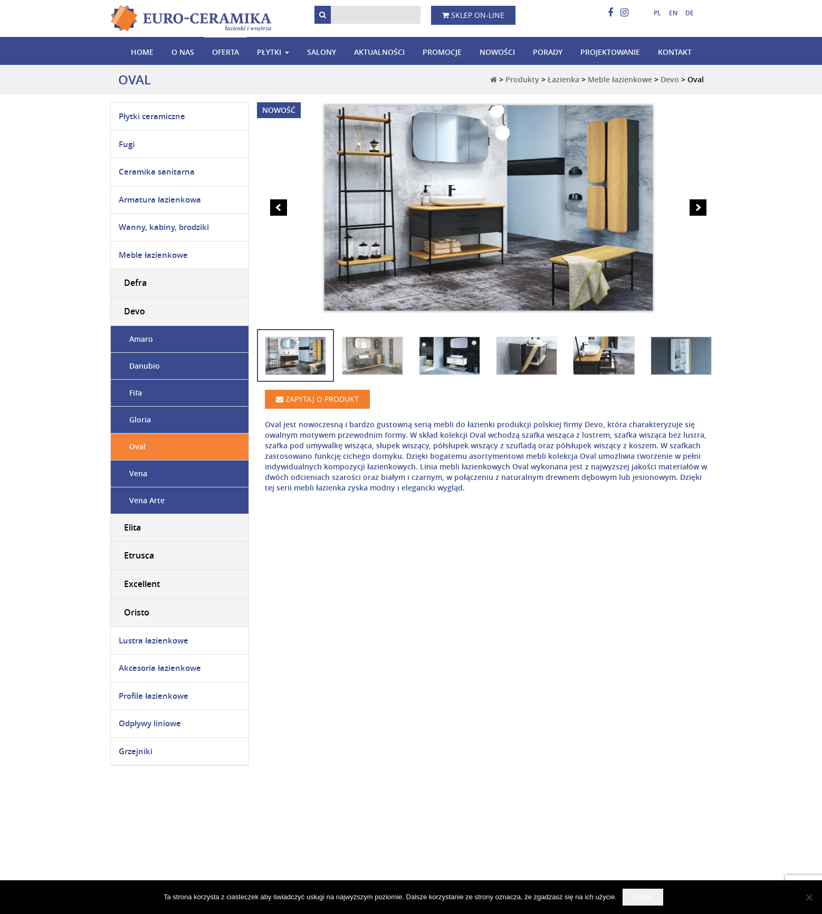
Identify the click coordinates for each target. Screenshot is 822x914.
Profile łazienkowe (153, 695)
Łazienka (563, 79)
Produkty (522, 79)
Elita (132, 527)
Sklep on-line (473, 15)
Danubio (144, 366)
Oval (137, 446)
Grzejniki (135, 751)
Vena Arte (147, 500)
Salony (321, 52)
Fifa (135, 393)
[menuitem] (653, 13)
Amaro (141, 339)
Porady (547, 52)
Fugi (127, 144)
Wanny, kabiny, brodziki (164, 227)
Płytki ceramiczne (152, 116)
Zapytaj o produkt (317, 399)
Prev (278, 207)
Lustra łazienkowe (153, 640)
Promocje (442, 52)
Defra (135, 282)
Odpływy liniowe (150, 723)
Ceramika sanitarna (157, 171)
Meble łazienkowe (620, 79)
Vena (138, 473)
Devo (670, 79)
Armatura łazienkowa (160, 199)
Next (698, 207)
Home (142, 52)
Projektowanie (610, 52)
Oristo (136, 612)
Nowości (497, 52)
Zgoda (643, 897)
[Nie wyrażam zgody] (809, 897)
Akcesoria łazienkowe (160, 668)
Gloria (140, 420)
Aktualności (379, 52)
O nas (182, 52)
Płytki (269, 52)
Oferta (225, 52)
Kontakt (675, 52)
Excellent (142, 584)
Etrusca (139, 555)
